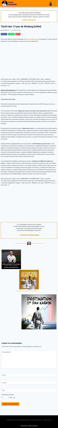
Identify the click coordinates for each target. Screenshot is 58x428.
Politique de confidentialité (32, 425)
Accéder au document (29, 20)
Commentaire (6, 352)
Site (3, 390)
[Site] (29, 390)
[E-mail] (29, 382)
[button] (50, 2)
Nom (4, 375)
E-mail (4, 382)
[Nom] (29, 375)
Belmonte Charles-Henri (31, 39)
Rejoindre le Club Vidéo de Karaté (30, 235)
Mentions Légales (24, 425)
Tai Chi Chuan (16, 30)
